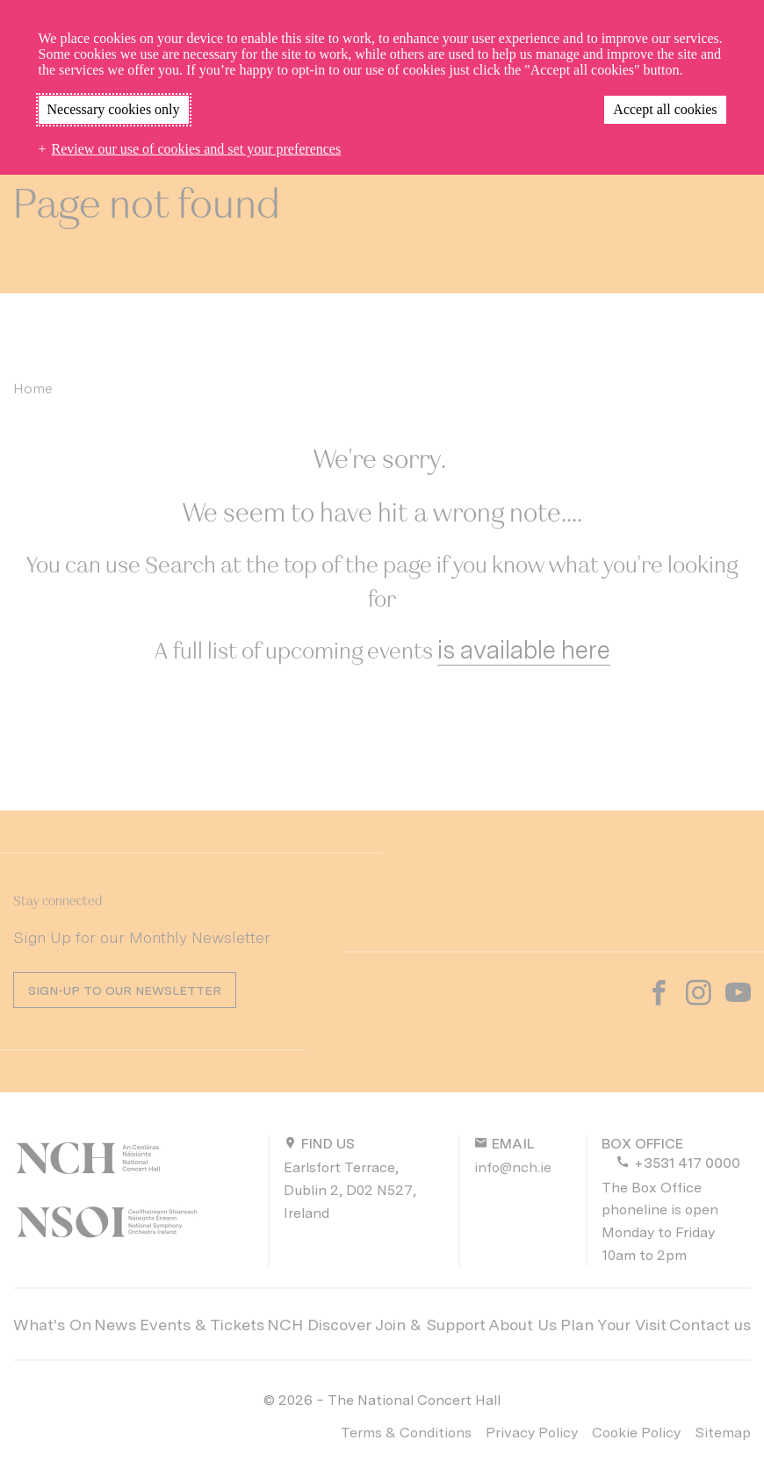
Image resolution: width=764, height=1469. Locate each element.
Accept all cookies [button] (665, 109)
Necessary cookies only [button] (113, 109)
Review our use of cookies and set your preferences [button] (197, 148)
